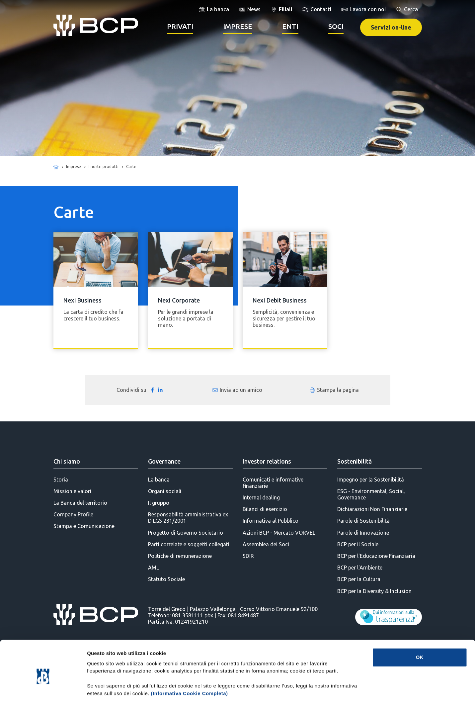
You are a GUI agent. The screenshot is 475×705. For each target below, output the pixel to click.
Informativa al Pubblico (270, 521)
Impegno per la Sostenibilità (370, 480)
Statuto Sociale (166, 579)
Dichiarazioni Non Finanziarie (372, 509)
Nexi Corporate (179, 300)
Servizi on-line (391, 27)
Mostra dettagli (349, 692)
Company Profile (73, 514)
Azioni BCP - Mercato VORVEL (279, 533)
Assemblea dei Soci (266, 544)
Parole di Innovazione (363, 533)
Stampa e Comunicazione (84, 526)
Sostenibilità (354, 461)
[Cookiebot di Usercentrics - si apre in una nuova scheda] (43, 692)
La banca (159, 480)
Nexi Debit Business (280, 300)
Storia (60, 480)
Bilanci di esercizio (265, 509)
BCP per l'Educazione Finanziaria (376, 556)
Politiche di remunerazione (180, 556)
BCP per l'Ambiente (359, 568)
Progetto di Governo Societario (185, 533)
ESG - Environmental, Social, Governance (371, 494)
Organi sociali (164, 491)
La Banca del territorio (80, 503)
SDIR (248, 556)
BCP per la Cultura (358, 579)
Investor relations (267, 461)
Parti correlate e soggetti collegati (188, 544)
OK (420, 629)
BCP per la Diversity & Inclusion (374, 591)
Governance (164, 461)
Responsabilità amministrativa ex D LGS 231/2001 (188, 517)
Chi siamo (66, 461)
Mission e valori (72, 491)
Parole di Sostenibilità (363, 521)
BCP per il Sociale (357, 544)
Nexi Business (82, 300)
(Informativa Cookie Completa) (189, 665)
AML (153, 568)
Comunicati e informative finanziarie (273, 483)
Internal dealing (261, 497)
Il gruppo (158, 503)
